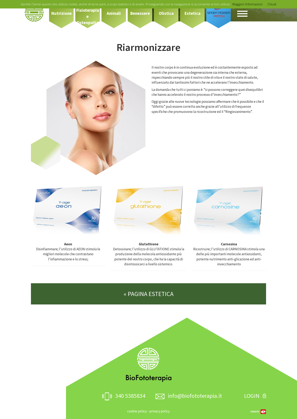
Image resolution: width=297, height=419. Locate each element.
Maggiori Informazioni (247, 4)
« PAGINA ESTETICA (148, 294)
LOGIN (255, 395)
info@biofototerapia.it (189, 395)
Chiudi (272, 4)
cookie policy (137, 411)
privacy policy (159, 411)
